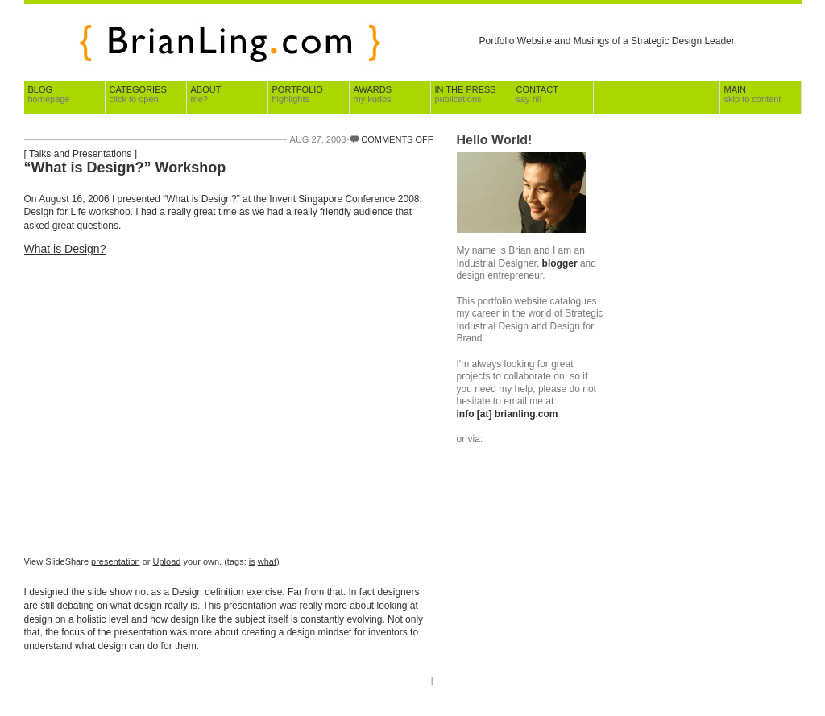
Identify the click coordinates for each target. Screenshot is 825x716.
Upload (167, 561)
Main (752, 94)
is (252, 561)
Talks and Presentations (80, 153)
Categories (138, 94)
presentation (115, 561)
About (206, 94)
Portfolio (297, 94)
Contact (537, 94)
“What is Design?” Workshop (125, 167)
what (267, 561)
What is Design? (65, 248)
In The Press (465, 94)
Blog (49, 94)
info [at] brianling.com (507, 414)
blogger (560, 263)
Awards (373, 94)
